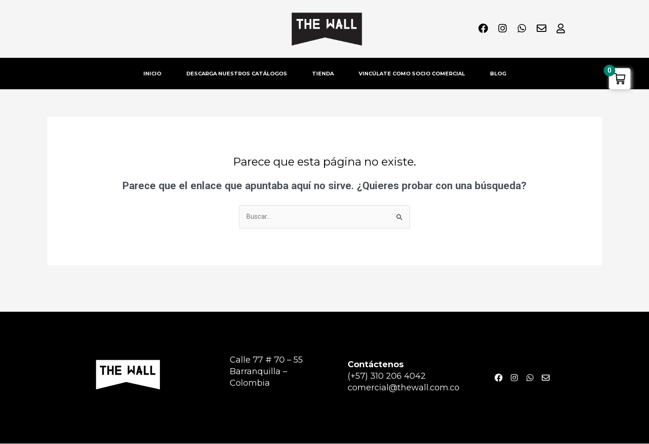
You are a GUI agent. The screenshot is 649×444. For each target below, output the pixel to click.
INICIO (152, 73)
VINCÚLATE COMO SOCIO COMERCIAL (412, 73)
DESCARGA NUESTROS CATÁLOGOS (236, 73)
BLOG (498, 73)
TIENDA (323, 73)
